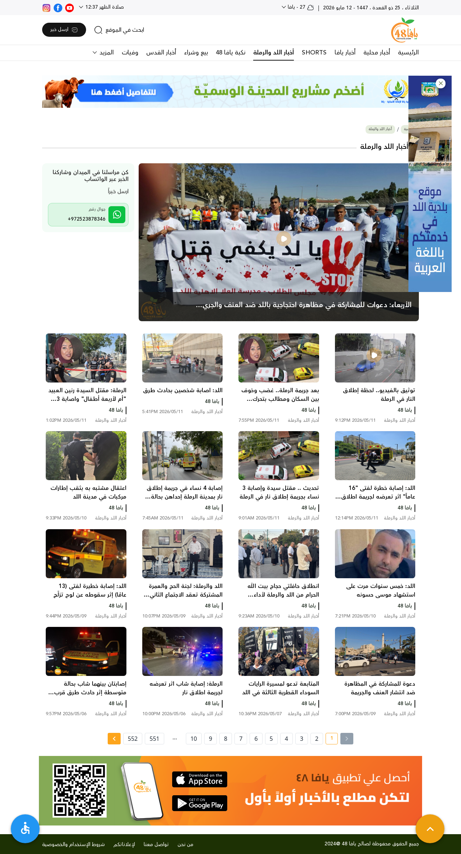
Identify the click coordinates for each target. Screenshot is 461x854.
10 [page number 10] (194, 739)
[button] (441, 83)
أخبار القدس (161, 52)
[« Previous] (346, 738)
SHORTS (314, 52)
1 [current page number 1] (329, 739)
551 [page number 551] (154, 739)
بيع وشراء (196, 52)
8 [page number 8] (225, 739)
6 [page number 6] (256, 739)
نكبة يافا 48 (230, 52)
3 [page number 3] (301, 739)
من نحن (185, 845)
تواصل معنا (156, 845)
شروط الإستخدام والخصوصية (73, 845)
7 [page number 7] (240, 739)
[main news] (279, 242)
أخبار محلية (376, 52)
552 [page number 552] (133, 739)
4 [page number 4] (286, 739)
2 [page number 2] (316, 739)
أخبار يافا (345, 52)
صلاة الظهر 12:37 (104, 7)
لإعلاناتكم (124, 845)
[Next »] (114, 738)
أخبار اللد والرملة (273, 52)
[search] (119, 30)
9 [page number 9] (210, 739)
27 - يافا (300, 7)
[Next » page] (114, 738)
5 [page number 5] (271, 739)
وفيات (130, 52)
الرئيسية (408, 52)
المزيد (106, 52)
